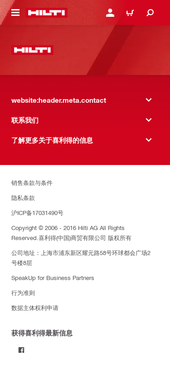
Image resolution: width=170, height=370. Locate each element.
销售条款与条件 (32, 182)
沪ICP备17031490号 (37, 212)
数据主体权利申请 (34, 307)
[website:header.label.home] (46, 13)
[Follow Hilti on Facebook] (21, 350)
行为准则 (23, 292)
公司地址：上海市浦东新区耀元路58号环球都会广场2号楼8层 (81, 257)
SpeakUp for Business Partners (52, 277)
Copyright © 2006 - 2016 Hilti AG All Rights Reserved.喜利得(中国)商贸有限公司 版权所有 (71, 232)
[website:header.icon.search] (150, 13)
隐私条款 (23, 197)
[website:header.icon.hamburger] (15, 13)
